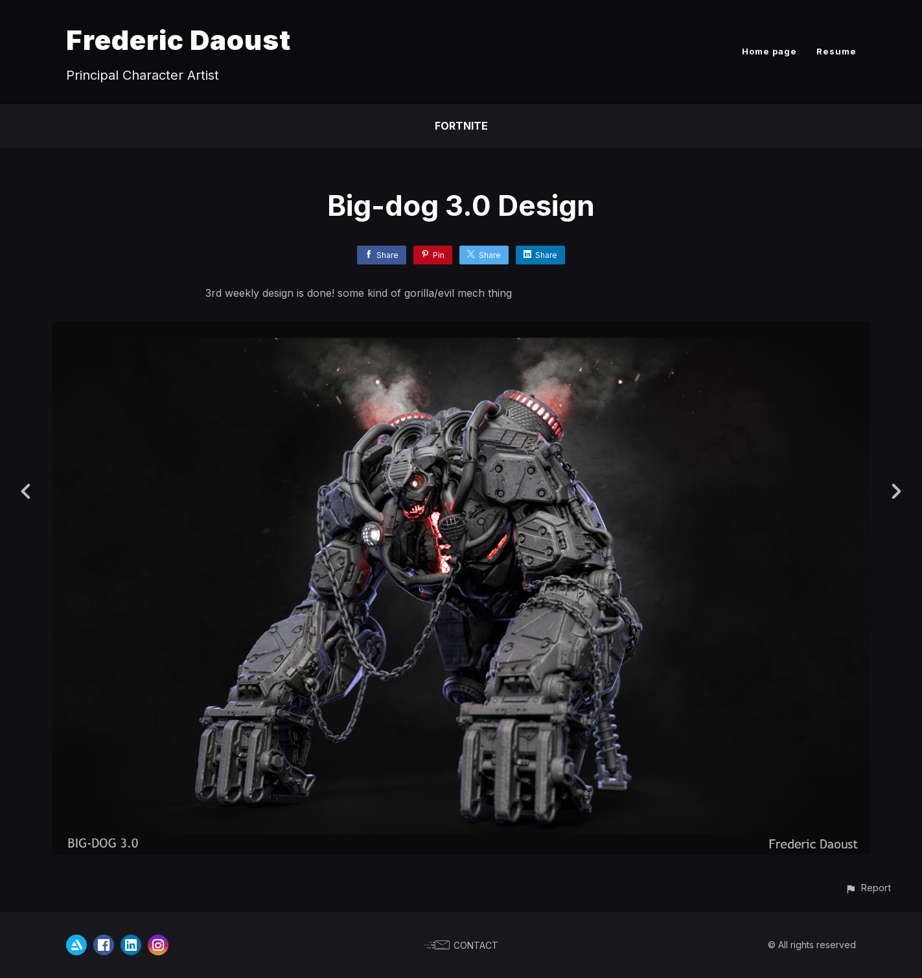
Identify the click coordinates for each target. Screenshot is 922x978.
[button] (868, 887)
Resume (836, 51)
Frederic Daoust (178, 39)
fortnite (461, 125)
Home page (769, 51)
